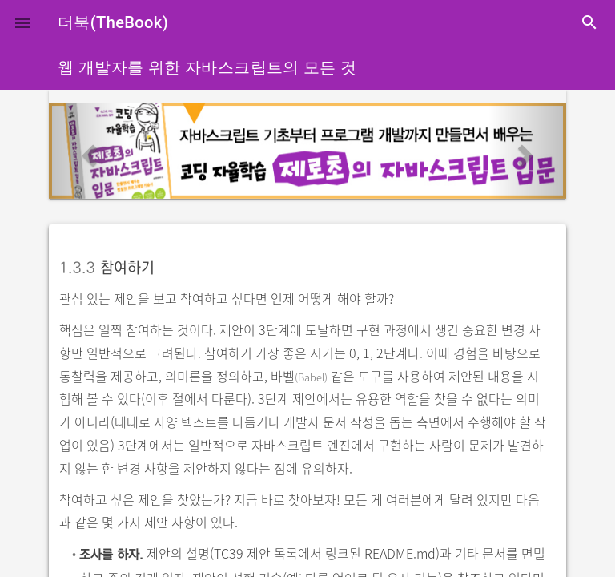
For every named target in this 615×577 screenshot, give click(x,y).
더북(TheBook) (113, 22)
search (589, 22)
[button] (22, 22)
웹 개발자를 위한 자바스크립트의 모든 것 (207, 67)
